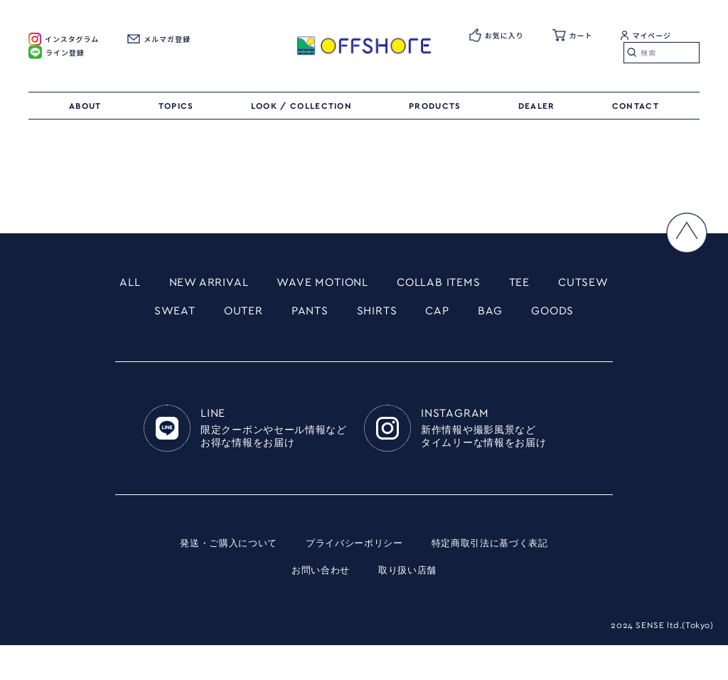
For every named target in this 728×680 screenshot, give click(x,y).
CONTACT (635, 106)
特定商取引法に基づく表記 (497, 579)
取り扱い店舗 (409, 606)
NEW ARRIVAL (237, 283)
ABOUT (85, 106)
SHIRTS (459, 314)
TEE (576, 283)
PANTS (387, 314)
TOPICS (176, 106)
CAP (523, 314)
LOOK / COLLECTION (301, 106)
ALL (152, 283)
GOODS (364, 345)
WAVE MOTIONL (362, 283)
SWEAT (243, 314)
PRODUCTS (435, 106)
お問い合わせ (318, 606)
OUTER (316, 314)
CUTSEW (163, 314)
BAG (580, 314)
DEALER (536, 106)
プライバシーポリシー (353, 579)
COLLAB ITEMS (488, 283)
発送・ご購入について (220, 579)
